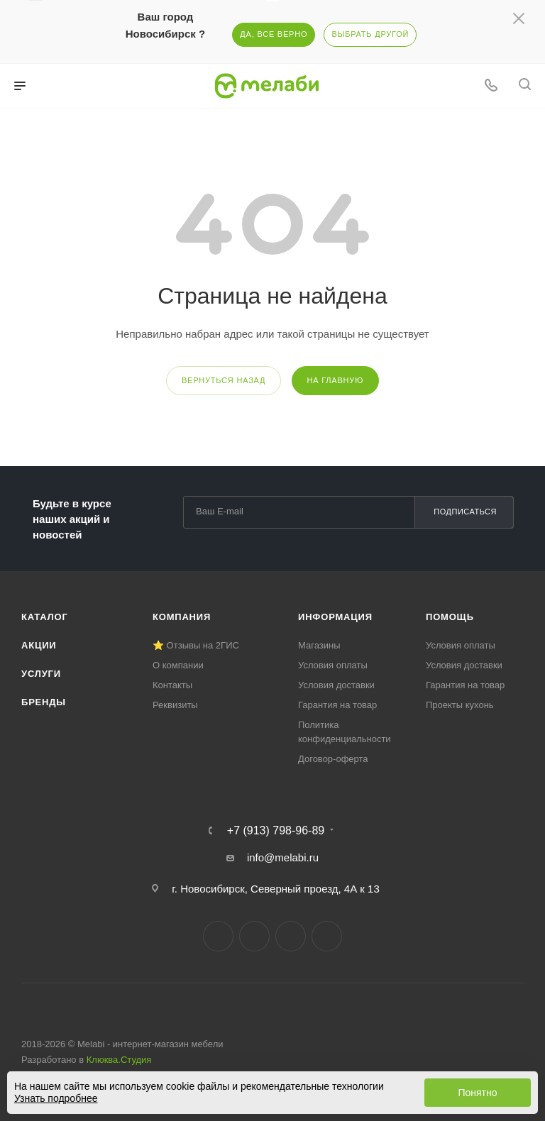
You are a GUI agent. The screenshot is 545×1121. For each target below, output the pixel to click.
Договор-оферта (333, 758)
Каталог (44, 617)
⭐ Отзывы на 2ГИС (196, 645)
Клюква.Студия (119, 1059)
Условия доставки (336, 685)
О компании (178, 665)
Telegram (254, 936)
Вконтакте (218, 936)
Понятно (477, 1092)
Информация (335, 617)
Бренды (43, 702)
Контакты (172, 685)
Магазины (319, 645)
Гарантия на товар (337, 705)
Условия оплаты (333, 665)
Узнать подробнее (55, 1098)
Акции (39, 645)
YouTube (290, 936)
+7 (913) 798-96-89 (275, 830)
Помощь (450, 617)
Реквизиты (175, 705)
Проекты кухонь (460, 705)
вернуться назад (223, 380)
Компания (182, 617)
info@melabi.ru (283, 857)
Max (327, 936)
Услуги (41, 673)
